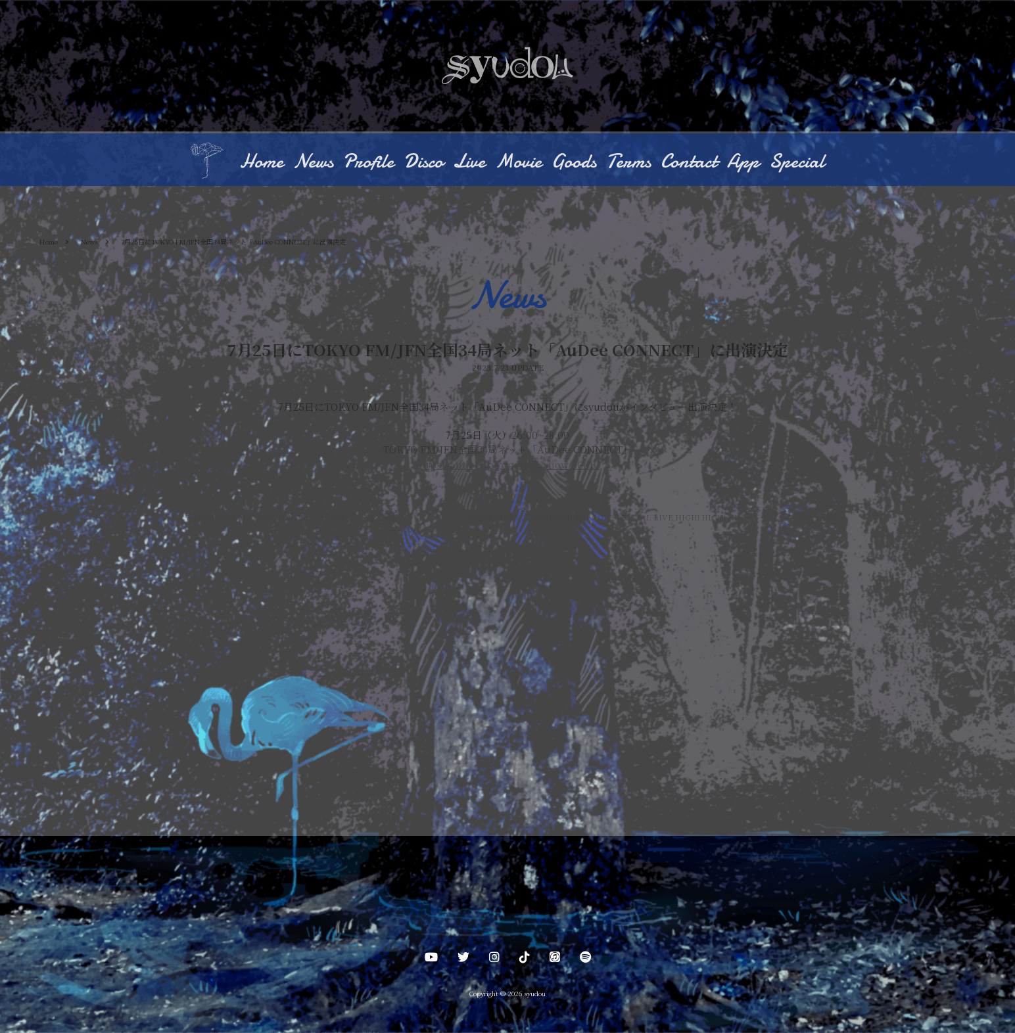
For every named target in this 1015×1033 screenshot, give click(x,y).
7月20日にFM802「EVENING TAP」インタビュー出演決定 (290, 518)
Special (796, 162)
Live (469, 162)
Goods (574, 162)
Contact (689, 162)
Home (261, 162)
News (313, 162)
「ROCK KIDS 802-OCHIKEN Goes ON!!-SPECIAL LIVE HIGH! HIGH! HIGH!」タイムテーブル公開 (648, 518)
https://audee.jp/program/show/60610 (507, 465)
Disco (423, 162)
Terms (628, 162)
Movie (518, 162)
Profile (368, 162)
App (743, 162)
